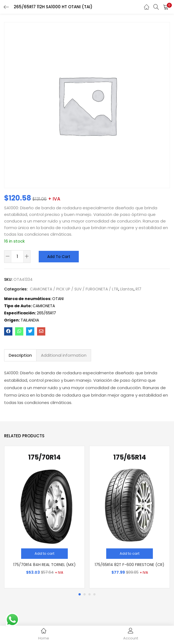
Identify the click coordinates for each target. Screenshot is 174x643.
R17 (138, 289)
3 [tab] (89, 594)
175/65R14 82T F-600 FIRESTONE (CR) (129, 564)
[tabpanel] (44, 517)
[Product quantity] (17, 256)
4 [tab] (94, 594)
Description (20, 355)
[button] (166, 7)
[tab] (20, 355)
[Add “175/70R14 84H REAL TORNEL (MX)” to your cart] (44, 553)
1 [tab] (79, 594)
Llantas (127, 289)
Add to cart (58, 256)
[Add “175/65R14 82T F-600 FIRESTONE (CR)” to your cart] (129, 553)
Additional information (63, 355)
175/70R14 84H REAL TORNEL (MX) (44, 564)
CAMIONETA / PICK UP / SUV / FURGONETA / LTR (74, 289)
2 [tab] (84, 594)
